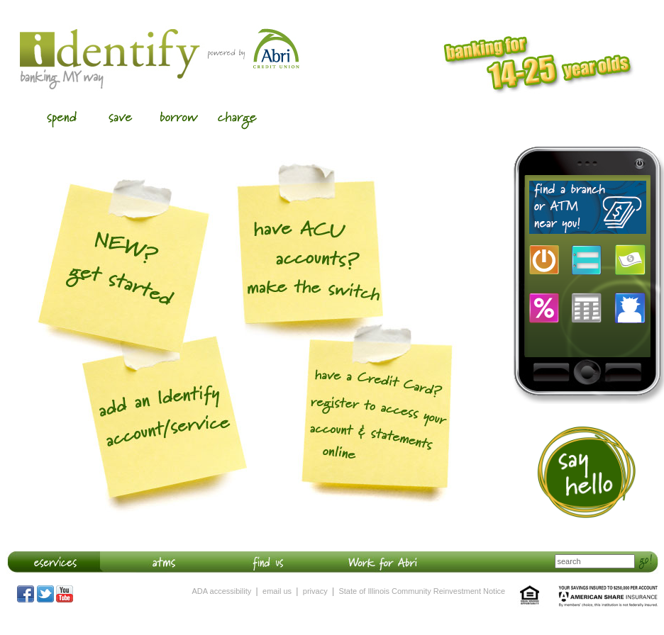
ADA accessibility (222, 591)
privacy (315, 591)
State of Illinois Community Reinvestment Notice (421, 591)
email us (277, 591)
